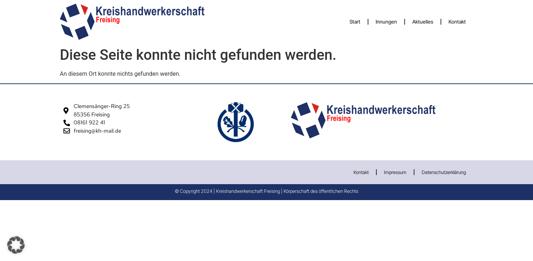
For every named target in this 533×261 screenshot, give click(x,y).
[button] (16, 245)
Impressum (395, 172)
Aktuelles (422, 21)
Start (355, 21)
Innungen (386, 21)
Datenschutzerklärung (444, 172)
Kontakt (457, 21)
